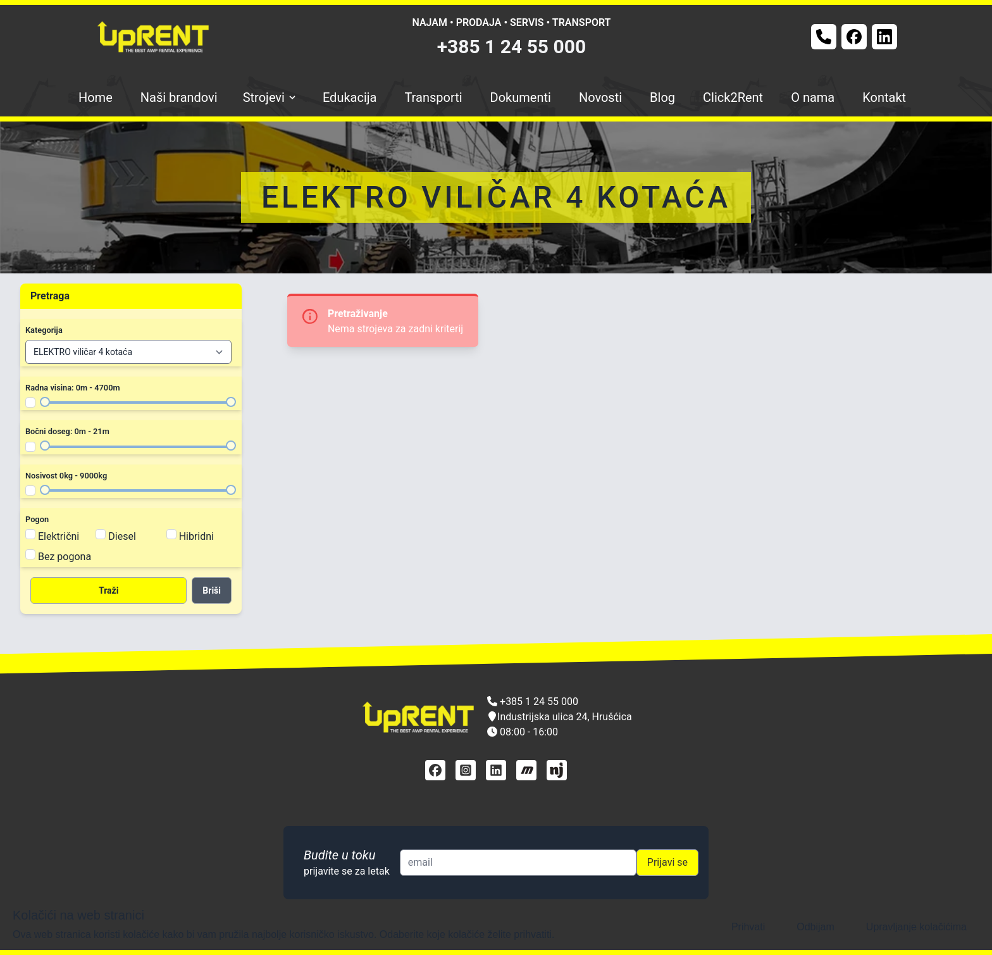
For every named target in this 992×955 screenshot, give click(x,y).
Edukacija (350, 97)
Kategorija (44, 330)
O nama (812, 97)
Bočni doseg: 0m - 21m (67, 431)
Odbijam (815, 926)
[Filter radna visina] (30, 402)
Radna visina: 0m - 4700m (72, 387)
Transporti (433, 97)
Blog (662, 97)
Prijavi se (667, 862)
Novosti (600, 97)
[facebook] (435, 770)
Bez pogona (64, 557)
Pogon (37, 519)
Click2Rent (733, 97)
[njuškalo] (557, 770)
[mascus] (526, 770)
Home (95, 97)
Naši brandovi (179, 97)
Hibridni (196, 536)
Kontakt (884, 97)
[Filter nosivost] (30, 490)
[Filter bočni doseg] (30, 447)
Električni (58, 536)
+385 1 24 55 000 (511, 46)
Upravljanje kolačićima (916, 926)
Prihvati (748, 926)
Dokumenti (520, 97)
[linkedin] (496, 770)
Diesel (122, 536)
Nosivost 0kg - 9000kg (66, 475)
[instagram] (466, 770)
